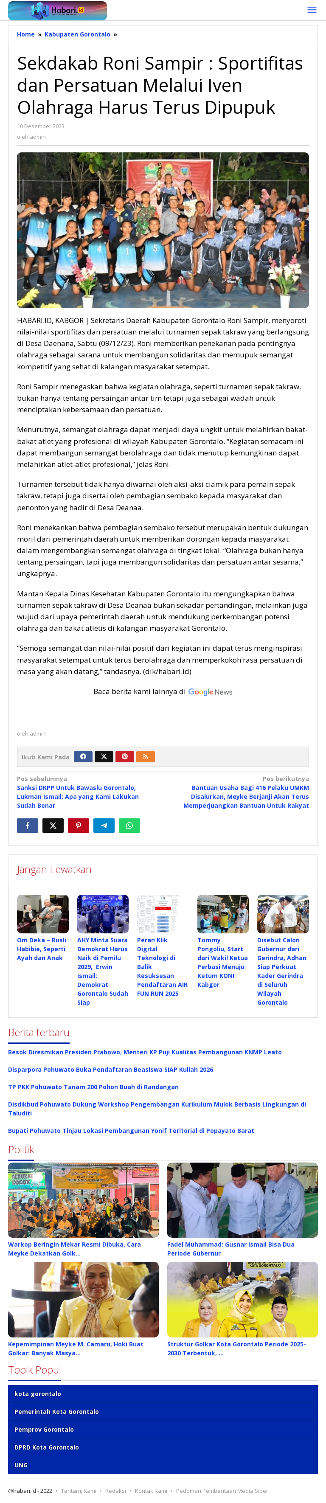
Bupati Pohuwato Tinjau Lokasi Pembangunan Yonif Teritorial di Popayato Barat (131, 1131)
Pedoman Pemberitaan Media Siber (222, 1491)
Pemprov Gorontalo (44, 1429)
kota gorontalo (37, 1394)
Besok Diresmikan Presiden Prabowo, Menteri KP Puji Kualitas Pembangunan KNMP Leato (145, 1052)
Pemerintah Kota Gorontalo (56, 1411)
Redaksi (115, 1491)
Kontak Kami (151, 1491)
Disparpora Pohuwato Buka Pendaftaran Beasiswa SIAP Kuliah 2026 (110, 1069)
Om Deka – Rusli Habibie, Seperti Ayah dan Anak (41, 949)
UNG (21, 1465)
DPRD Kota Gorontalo (46, 1447)
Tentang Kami (78, 1491)
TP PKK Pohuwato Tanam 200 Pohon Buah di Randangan (93, 1087)
